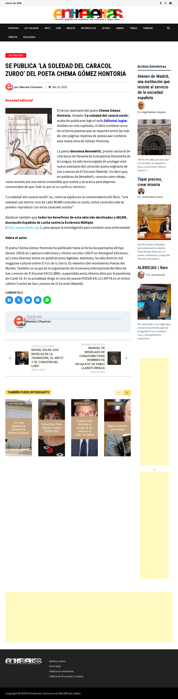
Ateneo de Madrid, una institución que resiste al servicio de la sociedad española (154, 87)
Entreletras (34, 693)
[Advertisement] (154, 411)
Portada (13, 28)
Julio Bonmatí (158, 274)
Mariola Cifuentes (30, 87)
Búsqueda (29, 37)
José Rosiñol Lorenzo (152, 197)
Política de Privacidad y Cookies (66, 676)
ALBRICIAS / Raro (153, 267)
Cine (58, 28)
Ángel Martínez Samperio (154, 112)
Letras (106, 28)
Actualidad (32, 28)
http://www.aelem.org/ (23, 227)
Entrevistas (88, 28)
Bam (78, 693)
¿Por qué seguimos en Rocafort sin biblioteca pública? (18, 428)
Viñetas (13, 37)
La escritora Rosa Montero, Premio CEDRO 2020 (52, 428)
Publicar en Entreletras (61, 671)
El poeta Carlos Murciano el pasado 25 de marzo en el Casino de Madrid (84, 427)
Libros (120, 28)
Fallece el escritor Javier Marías (117, 427)
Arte (47, 28)
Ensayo (71, 28)
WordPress (65, 693)
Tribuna (148, 28)
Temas (133, 28)
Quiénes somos (57, 661)
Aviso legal (55, 666)
